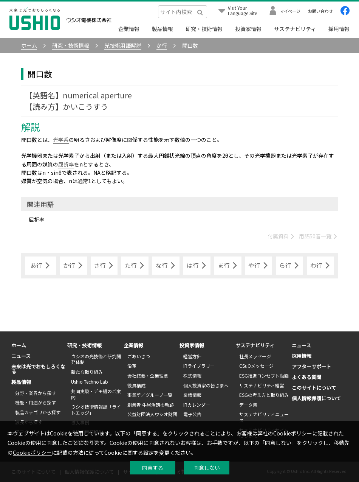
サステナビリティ (295, 29)
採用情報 (339, 29)
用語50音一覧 (318, 236)
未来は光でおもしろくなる (38, 369)
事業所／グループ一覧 (149, 395)
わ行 (320, 266)
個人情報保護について (316, 398)
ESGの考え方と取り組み (264, 395)
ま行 (228, 266)
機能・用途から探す (35, 402)
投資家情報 (248, 29)
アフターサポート (311, 366)
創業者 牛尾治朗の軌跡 (150, 404)
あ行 (40, 266)
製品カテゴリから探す (37, 412)
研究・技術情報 (204, 29)
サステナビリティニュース (264, 417)
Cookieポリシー (292, 433)
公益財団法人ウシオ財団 (152, 414)
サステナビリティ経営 (261, 385)
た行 (135, 266)
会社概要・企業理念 (147, 375)
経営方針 (192, 356)
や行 (258, 266)
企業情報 (128, 29)
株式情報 (192, 375)
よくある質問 (306, 377)
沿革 (131, 365)
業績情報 (192, 395)
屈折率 (66, 164)
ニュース (21, 355)
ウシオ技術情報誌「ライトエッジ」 (96, 409)
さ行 (104, 266)
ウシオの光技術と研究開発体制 (96, 359)
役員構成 (136, 385)
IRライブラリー (199, 365)
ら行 (289, 266)
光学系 (61, 139)
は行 (197, 266)
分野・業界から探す (35, 393)
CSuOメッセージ (256, 365)
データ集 (248, 404)
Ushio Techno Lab (89, 381)
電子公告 (192, 414)
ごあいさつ (138, 356)
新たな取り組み (87, 371)
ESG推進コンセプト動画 (264, 375)
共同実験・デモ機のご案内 (96, 394)
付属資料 (281, 236)
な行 (166, 266)
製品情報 (162, 29)
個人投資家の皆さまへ (206, 385)
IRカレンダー (196, 404)
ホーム (18, 345)
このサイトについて (314, 387)
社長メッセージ (255, 356)
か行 (73, 266)
